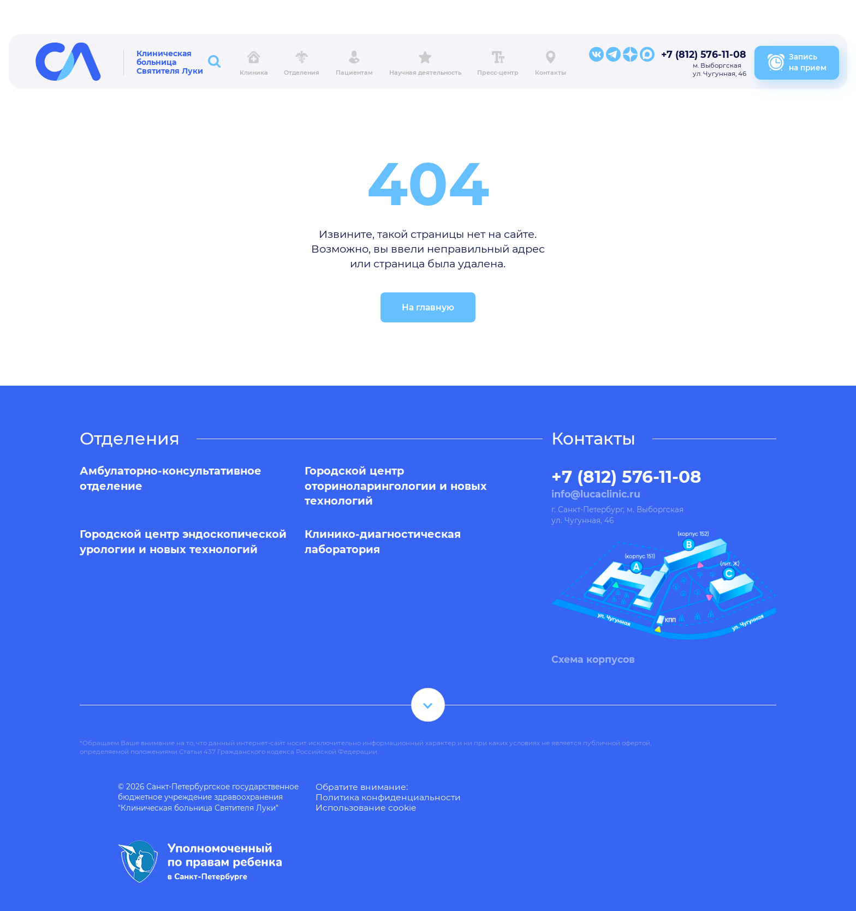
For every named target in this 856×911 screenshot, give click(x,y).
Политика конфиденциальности (388, 797)
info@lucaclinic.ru (595, 494)
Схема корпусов (593, 659)
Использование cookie (366, 807)
